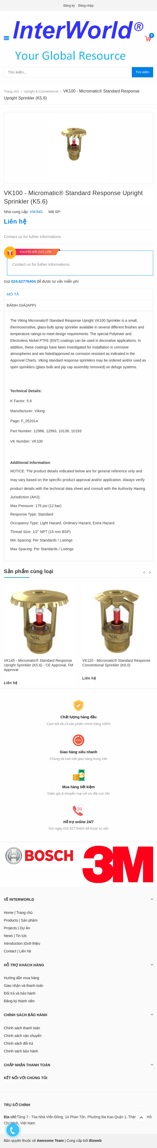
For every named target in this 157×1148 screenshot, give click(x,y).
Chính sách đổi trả (18, 1043)
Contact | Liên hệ (17, 951)
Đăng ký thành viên (19, 1001)
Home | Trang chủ (18, 913)
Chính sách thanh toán (22, 1028)
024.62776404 (23, 281)
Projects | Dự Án (17, 928)
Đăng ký (69, 5)
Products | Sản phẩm (21, 920)
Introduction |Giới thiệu (22, 943)
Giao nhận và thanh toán (23, 986)
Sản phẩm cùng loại (28, 571)
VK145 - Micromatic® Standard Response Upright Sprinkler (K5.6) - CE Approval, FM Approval (38, 665)
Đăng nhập (86, 5)
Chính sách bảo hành (21, 1051)
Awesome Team (50, 1140)
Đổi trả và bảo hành (19, 993)
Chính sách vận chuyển (23, 1036)
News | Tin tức (15, 936)
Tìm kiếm (142, 72)
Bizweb (95, 1140)
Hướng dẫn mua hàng (21, 978)
